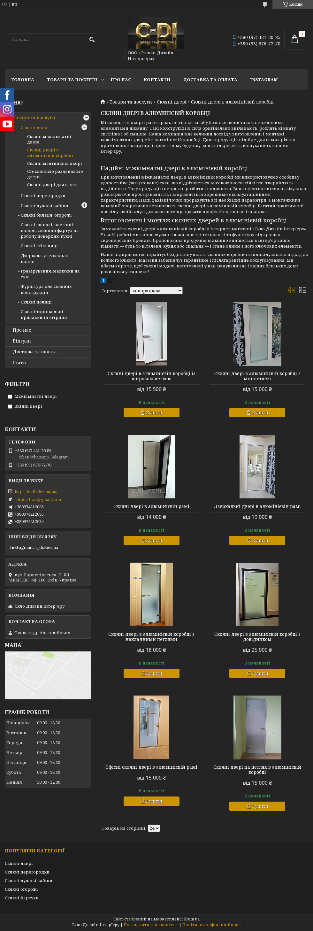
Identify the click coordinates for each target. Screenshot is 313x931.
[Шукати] (91, 39)
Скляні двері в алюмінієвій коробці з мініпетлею (257, 376)
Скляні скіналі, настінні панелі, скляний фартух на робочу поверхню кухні (50, 230)
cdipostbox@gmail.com (37, 499)
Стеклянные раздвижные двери (55, 174)
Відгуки (22, 341)
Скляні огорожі (21, 889)
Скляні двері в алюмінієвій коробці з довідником (257, 637)
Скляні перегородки (43, 195)
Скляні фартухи (22, 898)
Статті (20, 362)
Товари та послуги (72, 79)
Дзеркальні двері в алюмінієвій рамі (257, 506)
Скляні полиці (36, 302)
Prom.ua (192, 919)
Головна (22, 79)
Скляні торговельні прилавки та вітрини (44, 314)
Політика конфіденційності (212, 924)
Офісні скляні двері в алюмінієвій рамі (151, 767)
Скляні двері (172, 101)
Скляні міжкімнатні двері (49, 139)
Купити (154, 412)
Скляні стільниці (39, 246)
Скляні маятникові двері (54, 163)
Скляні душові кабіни (44, 205)
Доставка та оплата (210, 79)
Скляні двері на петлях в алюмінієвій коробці (257, 770)
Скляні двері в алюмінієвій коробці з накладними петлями (151, 637)
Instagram (264, 79)
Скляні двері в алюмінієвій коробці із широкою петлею (151, 376)
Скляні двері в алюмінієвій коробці (50, 152)
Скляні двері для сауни (52, 185)
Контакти (157, 79)
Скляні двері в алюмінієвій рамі (151, 506)
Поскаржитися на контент (151, 924)
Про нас (121, 79)
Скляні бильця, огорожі (46, 215)
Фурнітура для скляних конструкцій (46, 289)
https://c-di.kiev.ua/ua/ (36, 491)
